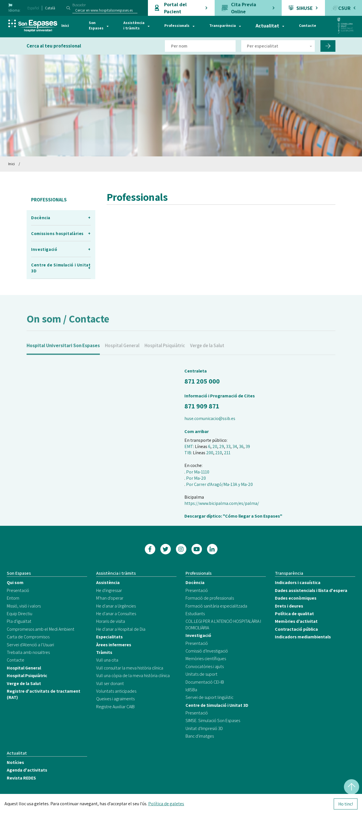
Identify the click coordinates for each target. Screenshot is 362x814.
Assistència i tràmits (134, 25)
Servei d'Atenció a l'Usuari (30, 645)
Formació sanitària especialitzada (216, 606)
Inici (65, 25)
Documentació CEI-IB (205, 682)
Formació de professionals (210, 598)
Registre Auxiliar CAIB (115, 707)
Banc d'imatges (200, 736)
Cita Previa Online (243, 8)
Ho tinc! (345, 804)
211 (227, 453)
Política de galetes (166, 804)
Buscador (79, 5)
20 (214, 446)
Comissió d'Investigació (207, 651)
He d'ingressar (109, 590)
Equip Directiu (19, 614)
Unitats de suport (201, 674)
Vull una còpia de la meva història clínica (133, 676)
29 (221, 446)
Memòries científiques (206, 659)
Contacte (307, 25)
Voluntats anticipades (116, 691)
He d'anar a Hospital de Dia (120, 629)
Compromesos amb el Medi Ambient (40, 629)
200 (209, 453)
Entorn (13, 598)
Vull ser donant (110, 683)
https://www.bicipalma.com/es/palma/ (221, 503)
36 (241, 446)
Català (50, 8)
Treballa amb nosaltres (28, 652)
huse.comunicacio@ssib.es (209, 418)
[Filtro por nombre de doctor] (200, 46)
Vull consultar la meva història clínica (129, 668)
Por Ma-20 (196, 478)
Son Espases (96, 25)
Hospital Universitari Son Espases (63, 351)
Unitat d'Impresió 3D (204, 728)
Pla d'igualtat (19, 621)
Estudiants (195, 614)
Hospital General (122, 351)
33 (228, 446)
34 (234, 446)
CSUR (344, 8)
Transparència (222, 25)
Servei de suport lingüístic (209, 697)
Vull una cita (107, 660)
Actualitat (267, 25)
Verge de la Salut (207, 351)
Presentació (18, 590)
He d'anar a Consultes (116, 614)
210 (218, 453)
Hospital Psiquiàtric (165, 351)
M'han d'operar (109, 598)
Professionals (176, 25)
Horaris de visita (110, 621)
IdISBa (191, 690)
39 (247, 446)
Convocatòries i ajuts (205, 666)
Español (33, 8)
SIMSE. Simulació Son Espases (213, 720)
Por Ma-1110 (197, 472)
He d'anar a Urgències (116, 606)
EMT (188, 446)
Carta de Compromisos (28, 637)
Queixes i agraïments (115, 699)
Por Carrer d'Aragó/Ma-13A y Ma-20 (219, 484)
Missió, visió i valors (24, 606)
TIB (187, 453)
